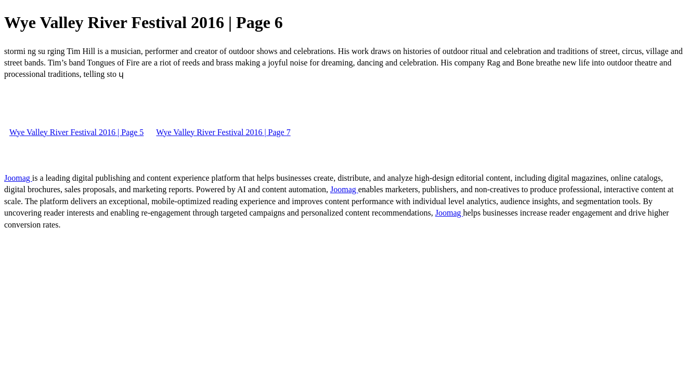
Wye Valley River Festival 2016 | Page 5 (76, 132)
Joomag (18, 177)
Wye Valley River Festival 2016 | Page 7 (223, 132)
